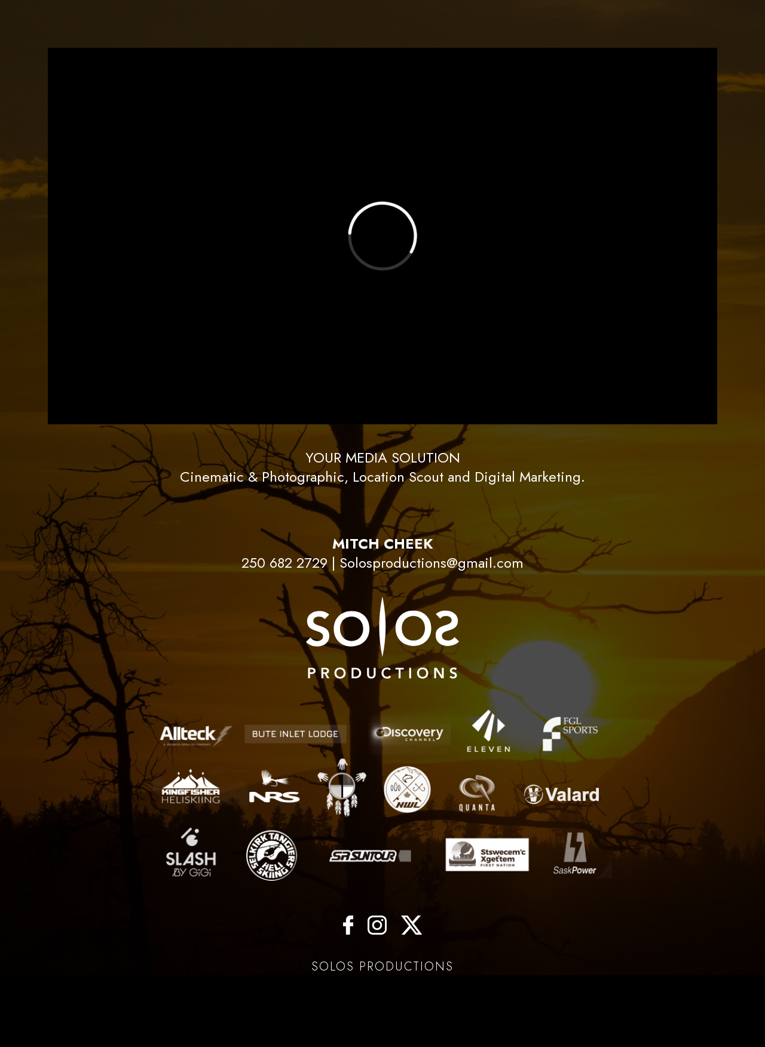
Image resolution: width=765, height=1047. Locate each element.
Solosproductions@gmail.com (431, 562)
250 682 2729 (284, 562)
